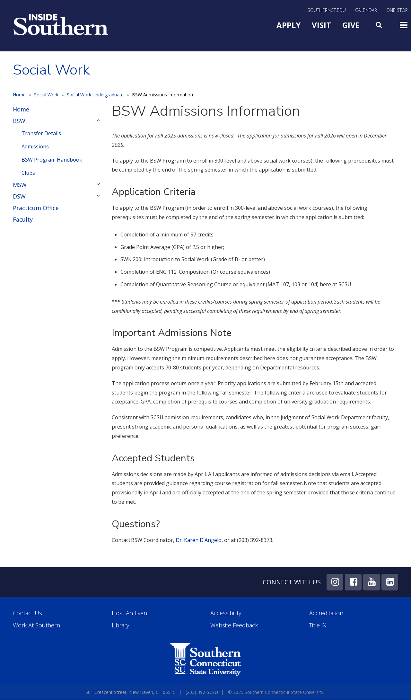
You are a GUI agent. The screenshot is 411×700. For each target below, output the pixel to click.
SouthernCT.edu (327, 10)
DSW (19, 196)
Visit (321, 25)
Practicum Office (36, 208)
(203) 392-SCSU (202, 692)
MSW (20, 185)
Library (120, 625)
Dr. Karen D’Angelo (199, 540)
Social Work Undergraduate (95, 95)
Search (379, 23)
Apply (288, 25)
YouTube (371, 582)
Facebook (353, 582)
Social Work (46, 95)
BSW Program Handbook (52, 159)
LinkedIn (389, 582)
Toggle (403, 24)
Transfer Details (41, 133)
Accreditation (326, 613)
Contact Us (27, 613)
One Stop (397, 10)
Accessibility (225, 613)
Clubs (28, 172)
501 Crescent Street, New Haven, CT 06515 (130, 692)
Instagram (335, 582)
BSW (19, 121)
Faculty (23, 219)
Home (19, 95)
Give (351, 25)
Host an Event (130, 613)
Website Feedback (234, 625)
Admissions (35, 146)
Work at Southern (36, 625)
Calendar (366, 10)
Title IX (317, 625)
